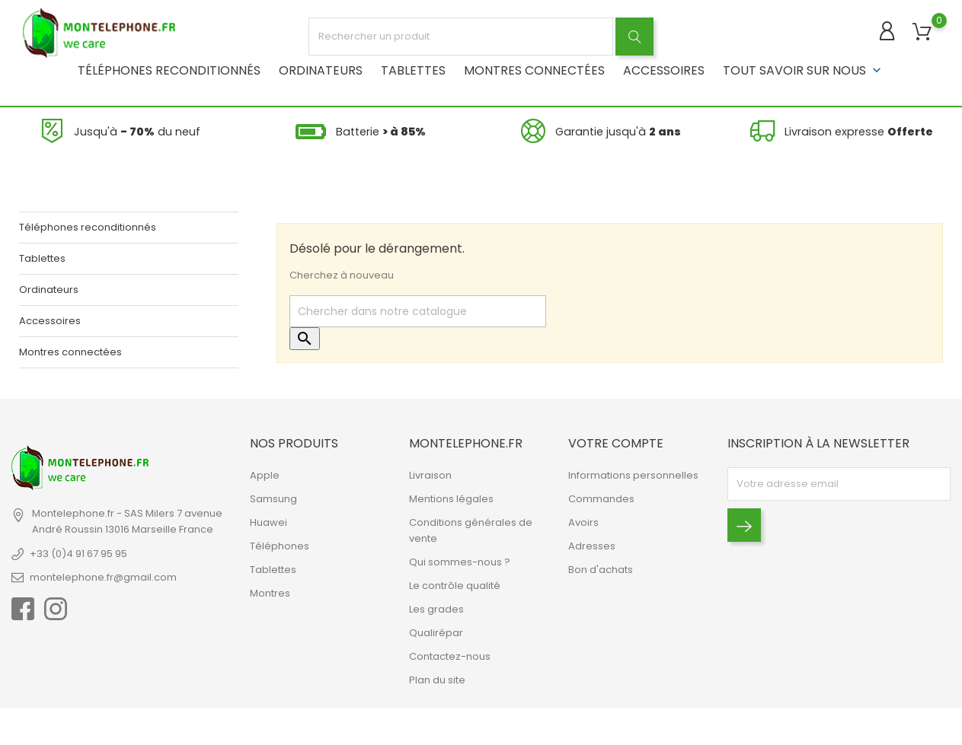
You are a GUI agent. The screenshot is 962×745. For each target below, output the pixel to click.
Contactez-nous (450, 655)
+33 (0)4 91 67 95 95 (78, 552)
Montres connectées (534, 68)
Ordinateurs (321, 68)
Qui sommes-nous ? (459, 560)
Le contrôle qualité (454, 584)
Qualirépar (436, 631)
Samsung (273, 497)
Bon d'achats (600, 568)
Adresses (591, 544)
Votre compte (615, 442)
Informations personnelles (633, 473)
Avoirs (583, 521)
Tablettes (413, 68)
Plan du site (437, 678)
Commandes (601, 497)
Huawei (268, 521)
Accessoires (664, 68)
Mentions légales (451, 497)
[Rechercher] (417, 310)
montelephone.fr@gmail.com (103, 575)
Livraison (430, 473)
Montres (270, 591)
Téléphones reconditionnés (169, 68)
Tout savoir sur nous (803, 68)
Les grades (436, 607)
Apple (265, 473)
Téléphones (279, 544)
